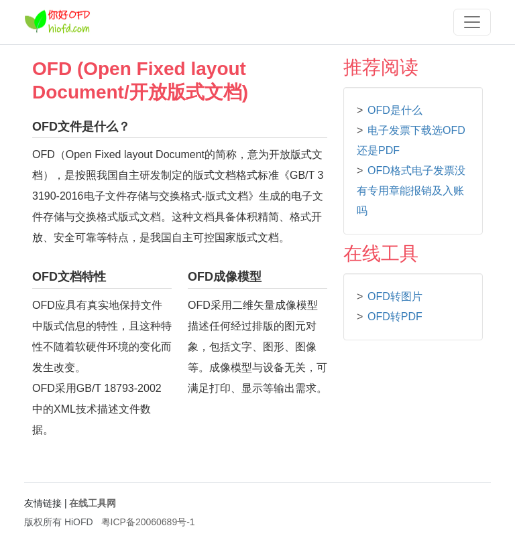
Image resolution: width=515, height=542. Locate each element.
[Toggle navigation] (472, 22)
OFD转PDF (394, 316)
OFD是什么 (394, 110)
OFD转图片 (394, 296)
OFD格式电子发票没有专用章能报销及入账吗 (411, 190)
